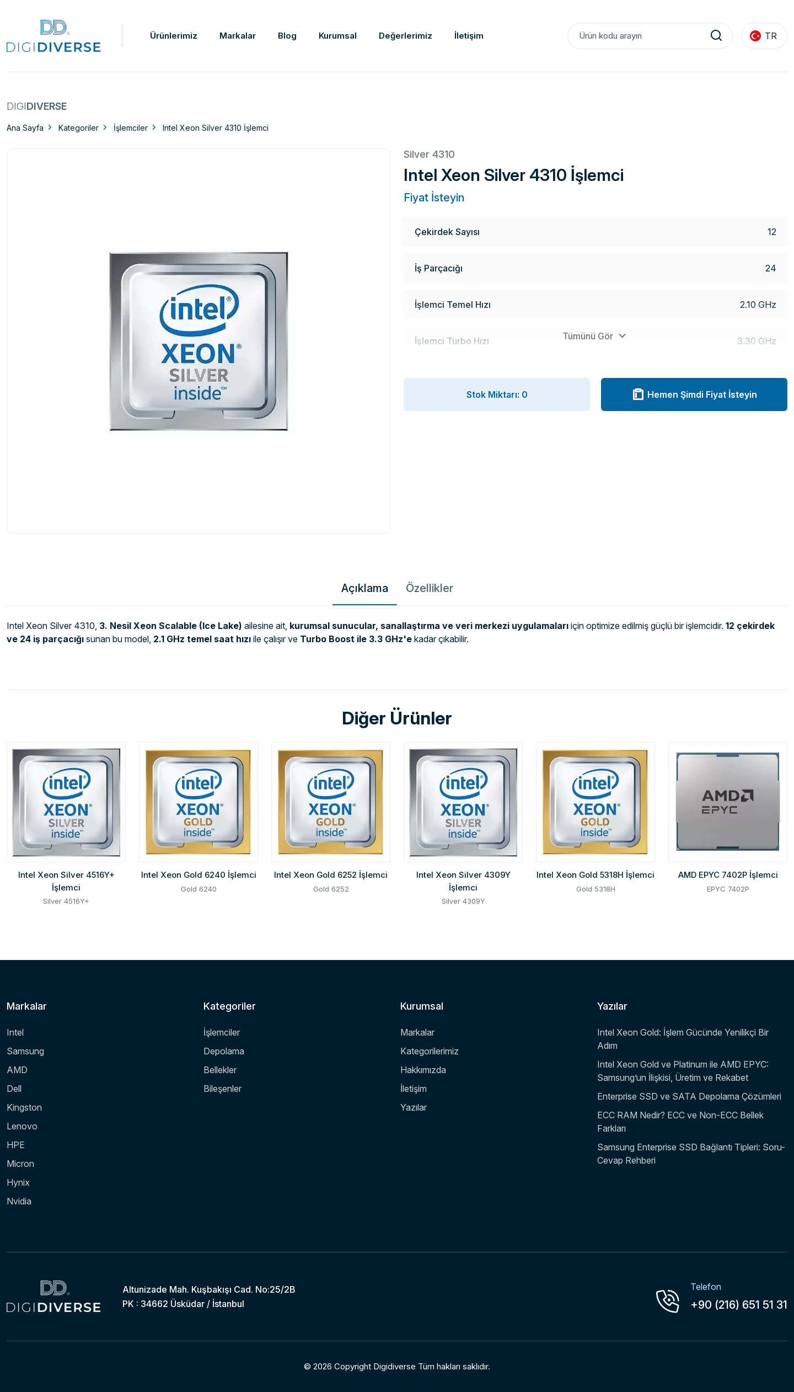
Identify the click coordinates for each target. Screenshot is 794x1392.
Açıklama (364, 588)
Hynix (18, 1182)
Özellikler (429, 588)
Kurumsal (338, 35)
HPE (16, 1144)
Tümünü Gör (595, 336)
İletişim (469, 35)
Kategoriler (78, 127)
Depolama (223, 1051)
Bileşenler (222, 1088)
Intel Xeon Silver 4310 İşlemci (216, 127)
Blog (287, 35)
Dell (14, 1088)
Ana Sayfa (25, 127)
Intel (15, 1032)
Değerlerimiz (405, 35)
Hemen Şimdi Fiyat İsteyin (694, 394)
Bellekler (220, 1069)
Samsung (25, 1051)
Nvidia (19, 1201)
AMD (17, 1069)
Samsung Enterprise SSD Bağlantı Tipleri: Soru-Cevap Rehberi (691, 1154)
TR (763, 35)
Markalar (237, 35)
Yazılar (413, 1107)
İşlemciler (131, 127)
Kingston (24, 1107)
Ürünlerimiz (173, 35)
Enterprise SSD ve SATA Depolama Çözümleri (689, 1096)
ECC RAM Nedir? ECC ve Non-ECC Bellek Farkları (680, 1122)
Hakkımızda (423, 1069)
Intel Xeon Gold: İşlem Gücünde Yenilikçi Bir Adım (683, 1039)
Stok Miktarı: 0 (497, 394)
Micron (20, 1163)
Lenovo (22, 1126)
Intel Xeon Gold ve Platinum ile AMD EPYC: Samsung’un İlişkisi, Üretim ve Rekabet (683, 1071)
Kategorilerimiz (429, 1051)
